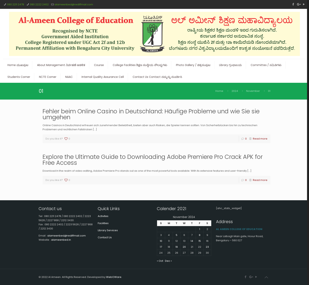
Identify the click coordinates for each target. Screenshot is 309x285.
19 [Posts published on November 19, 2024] (176, 247)
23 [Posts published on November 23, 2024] (207, 247)
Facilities (103, 223)
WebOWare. (114, 277)
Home (219, 91)
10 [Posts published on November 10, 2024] (161, 241)
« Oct (160, 261)
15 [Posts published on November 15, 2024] (199, 241)
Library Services (108, 230)
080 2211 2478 (15, 4)
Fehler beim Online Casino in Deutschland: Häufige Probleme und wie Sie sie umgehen (151, 114)
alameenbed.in (61, 240)
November (253, 91)
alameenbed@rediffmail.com (74, 4)
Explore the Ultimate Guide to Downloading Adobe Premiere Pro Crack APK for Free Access (153, 160)
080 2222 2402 (39, 4)
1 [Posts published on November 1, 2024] (199, 229)
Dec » (168, 261)
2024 (235, 91)
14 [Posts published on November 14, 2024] (192, 241)
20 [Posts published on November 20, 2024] (184, 247)
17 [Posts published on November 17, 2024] (161, 247)
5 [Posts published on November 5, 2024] (176, 235)
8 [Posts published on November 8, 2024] (199, 235)
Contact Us (105, 237)
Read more (260, 139)
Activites (103, 216)
